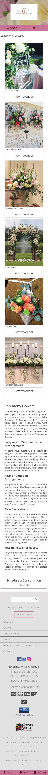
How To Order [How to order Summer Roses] (24, 332)
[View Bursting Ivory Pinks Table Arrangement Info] (24, 183)
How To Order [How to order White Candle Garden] (24, 391)
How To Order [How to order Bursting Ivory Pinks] (24, 214)
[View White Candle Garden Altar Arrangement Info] (24, 360)
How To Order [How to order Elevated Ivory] (24, 96)
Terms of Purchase (31, 760)
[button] (24, 710)
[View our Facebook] (19, 660)
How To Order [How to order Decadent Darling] (24, 155)
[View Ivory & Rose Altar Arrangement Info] (24, 242)
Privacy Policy (12, 760)
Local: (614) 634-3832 (24, 680)
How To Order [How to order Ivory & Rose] (24, 273)
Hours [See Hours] (40, 772)
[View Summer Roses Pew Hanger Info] (24, 301)
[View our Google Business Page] (24, 660)
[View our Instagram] (29, 660)
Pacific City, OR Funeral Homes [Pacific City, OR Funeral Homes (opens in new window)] (17, 738)
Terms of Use (24, 764)
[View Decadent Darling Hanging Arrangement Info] (24, 125)
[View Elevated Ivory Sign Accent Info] (24, 66)
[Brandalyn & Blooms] (24, 18)
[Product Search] (24, 599)
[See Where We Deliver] (24, 614)
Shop (12, 28)
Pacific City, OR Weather (18, 751)
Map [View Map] (24, 772)
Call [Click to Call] (8, 772)
